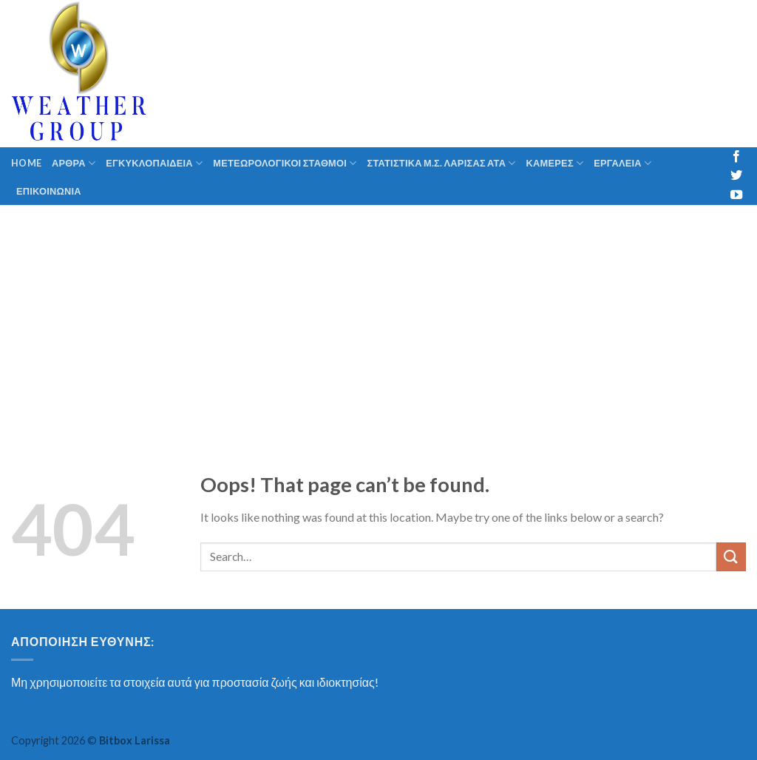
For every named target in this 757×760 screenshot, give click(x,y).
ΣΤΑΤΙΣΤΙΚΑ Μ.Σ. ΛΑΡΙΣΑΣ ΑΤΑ (441, 163)
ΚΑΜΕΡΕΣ (555, 163)
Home (26, 163)
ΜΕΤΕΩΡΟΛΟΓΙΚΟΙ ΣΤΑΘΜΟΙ (284, 163)
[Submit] (731, 556)
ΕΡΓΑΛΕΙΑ (622, 163)
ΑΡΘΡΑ (73, 163)
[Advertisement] (378, 316)
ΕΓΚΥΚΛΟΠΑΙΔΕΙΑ (154, 163)
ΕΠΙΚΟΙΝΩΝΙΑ (48, 191)
